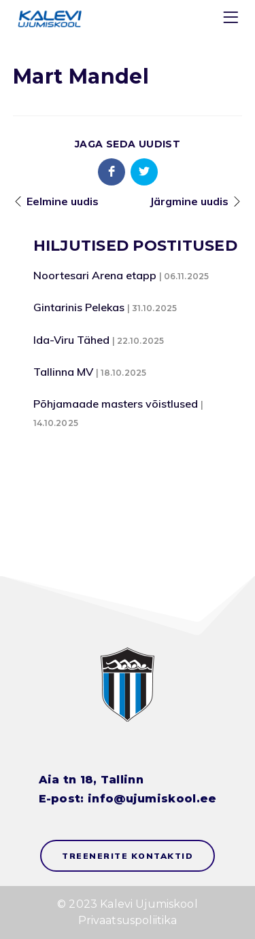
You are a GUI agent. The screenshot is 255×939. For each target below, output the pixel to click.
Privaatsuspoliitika (127, 920)
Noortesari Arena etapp (94, 275)
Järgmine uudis (189, 201)
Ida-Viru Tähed (71, 340)
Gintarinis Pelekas (78, 307)
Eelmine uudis (63, 201)
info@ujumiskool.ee (152, 798)
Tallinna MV (63, 371)
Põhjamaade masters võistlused (115, 403)
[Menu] (232, 20)
